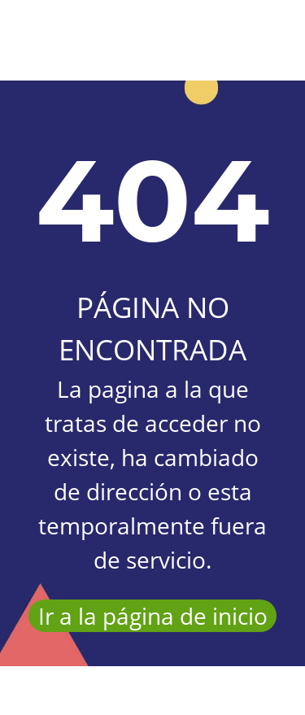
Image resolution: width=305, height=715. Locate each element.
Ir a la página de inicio (153, 615)
